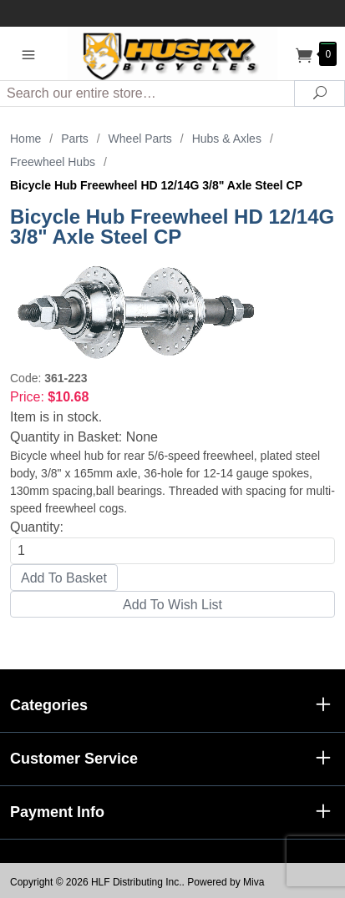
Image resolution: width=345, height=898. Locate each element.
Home (25, 138)
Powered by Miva (225, 882)
